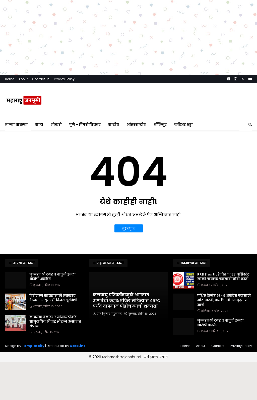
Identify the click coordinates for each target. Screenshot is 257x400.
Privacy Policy (64, 79)
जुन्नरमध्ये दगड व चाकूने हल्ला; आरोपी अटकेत (53, 276)
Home (9, 79)
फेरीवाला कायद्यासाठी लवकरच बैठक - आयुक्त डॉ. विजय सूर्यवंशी (53, 298)
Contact (217, 345)
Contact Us (40, 79)
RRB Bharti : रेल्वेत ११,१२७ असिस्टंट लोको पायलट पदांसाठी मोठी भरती (223, 276)
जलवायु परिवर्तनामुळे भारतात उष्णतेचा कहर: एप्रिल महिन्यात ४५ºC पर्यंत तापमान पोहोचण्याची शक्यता (126, 300)
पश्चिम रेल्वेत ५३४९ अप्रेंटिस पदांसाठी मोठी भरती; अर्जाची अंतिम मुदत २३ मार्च (224, 300)
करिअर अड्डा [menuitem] (183, 124)
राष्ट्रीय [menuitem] (113, 124)
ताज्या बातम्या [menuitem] (16, 124)
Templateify (33, 345)
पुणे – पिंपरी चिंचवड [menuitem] (85, 124)
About (23, 79)
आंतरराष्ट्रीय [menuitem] (136, 124)
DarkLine (78, 345)
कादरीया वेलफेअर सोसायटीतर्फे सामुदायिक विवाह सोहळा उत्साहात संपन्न (55, 321)
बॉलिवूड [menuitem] (160, 124)
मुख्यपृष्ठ (128, 228)
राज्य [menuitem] (39, 124)
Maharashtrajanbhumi (122, 356)
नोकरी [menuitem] (56, 124)
